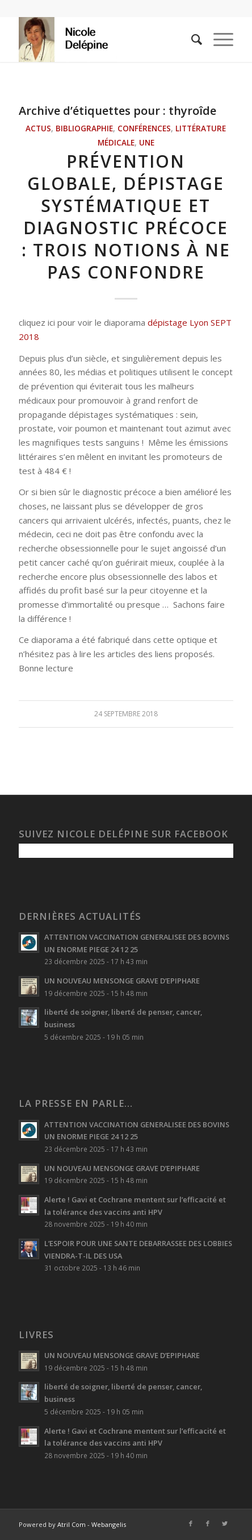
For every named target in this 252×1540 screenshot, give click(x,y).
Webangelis (108, 1524)
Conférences (144, 128)
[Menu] (217, 39)
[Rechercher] (191, 39)
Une (146, 143)
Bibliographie (84, 128)
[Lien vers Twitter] (224, 1523)
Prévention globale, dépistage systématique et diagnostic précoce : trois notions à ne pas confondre (126, 217)
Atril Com (71, 1524)
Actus (38, 128)
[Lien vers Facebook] (190, 1523)
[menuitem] (191, 39)
